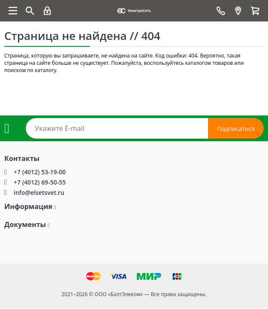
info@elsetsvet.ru (39, 192)
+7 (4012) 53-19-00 (40, 172)
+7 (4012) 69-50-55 (40, 182)
